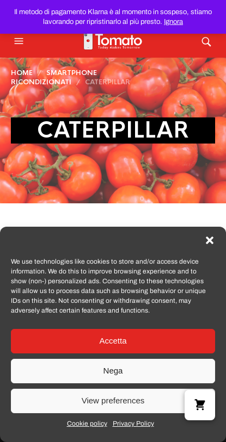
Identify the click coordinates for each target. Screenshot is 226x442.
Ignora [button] (173, 22)
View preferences (113, 400)
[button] (209, 240)
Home (22, 73)
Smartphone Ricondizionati (54, 77)
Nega (113, 370)
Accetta (112, 340)
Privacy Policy (133, 423)
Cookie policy (87, 423)
